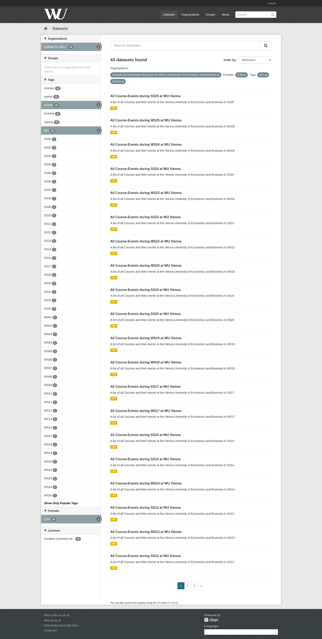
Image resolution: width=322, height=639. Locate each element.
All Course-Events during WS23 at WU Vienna (145, 193)
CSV (114, 108)
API (159, 602)
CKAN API (50, 630)
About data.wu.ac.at (56, 615)
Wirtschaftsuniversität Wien (61, 625)
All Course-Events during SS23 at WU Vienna (145, 217)
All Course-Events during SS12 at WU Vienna (145, 556)
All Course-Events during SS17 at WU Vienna (145, 386)
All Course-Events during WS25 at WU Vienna (145, 120)
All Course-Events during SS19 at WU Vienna (145, 290)
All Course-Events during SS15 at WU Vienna (145, 435)
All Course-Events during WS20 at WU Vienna (145, 265)
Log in (272, 3)
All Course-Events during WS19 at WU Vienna (145, 338)
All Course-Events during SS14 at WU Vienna (145, 459)
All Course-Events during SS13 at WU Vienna (145, 507)
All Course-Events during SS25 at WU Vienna (145, 96)
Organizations (190, 14)
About (225, 14)
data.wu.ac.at (52, 620)
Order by (230, 60)
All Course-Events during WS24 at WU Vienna (145, 144)
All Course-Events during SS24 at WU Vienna (145, 169)
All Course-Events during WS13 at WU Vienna (145, 532)
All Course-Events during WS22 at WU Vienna (145, 241)
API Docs (172, 602)
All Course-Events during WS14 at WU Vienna (145, 483)
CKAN (211, 620)
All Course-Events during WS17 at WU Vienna (145, 411)
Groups (210, 14)
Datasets (169, 14)
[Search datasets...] (185, 45)
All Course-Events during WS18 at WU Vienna (145, 362)
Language (211, 626)
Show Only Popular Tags (61, 503)
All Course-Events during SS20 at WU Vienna (145, 314)
